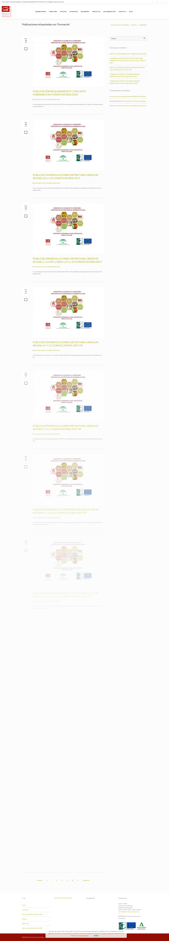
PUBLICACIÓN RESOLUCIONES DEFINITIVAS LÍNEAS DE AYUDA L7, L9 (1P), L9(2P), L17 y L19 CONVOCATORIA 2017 (67, 260)
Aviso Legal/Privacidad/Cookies (32, 914)
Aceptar (96, 935)
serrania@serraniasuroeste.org (128, 912)
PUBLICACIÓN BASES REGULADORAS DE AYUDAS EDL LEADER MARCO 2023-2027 (127, 69)
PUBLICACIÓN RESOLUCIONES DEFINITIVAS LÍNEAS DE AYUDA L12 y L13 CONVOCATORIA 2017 (65, 176)
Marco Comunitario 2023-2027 (32, 928)
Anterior (39, 880)
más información (83, 935)
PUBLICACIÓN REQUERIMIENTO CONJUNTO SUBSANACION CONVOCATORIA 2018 (59, 93)
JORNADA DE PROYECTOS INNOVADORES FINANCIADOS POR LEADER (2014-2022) (125, 82)
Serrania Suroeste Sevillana (44, 99)
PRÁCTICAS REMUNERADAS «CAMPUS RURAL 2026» (128, 54)
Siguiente (86, 880)
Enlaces (24, 919)
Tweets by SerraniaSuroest (63, 898)
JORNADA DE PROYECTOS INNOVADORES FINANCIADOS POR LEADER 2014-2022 (125, 75)
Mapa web (25, 923)
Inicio (24, 905)
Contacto (25, 910)
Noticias (57, 99)
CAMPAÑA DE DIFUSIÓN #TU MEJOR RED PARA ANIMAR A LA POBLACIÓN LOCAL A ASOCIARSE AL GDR (128, 60)
